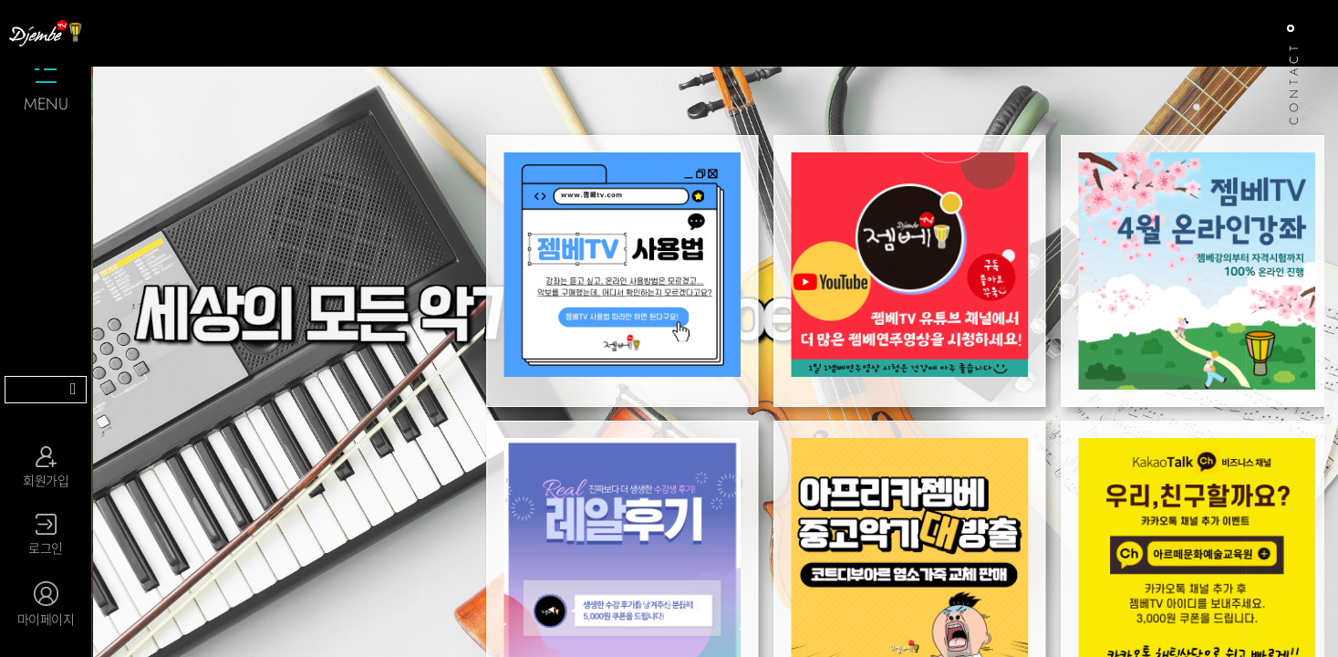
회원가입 (45, 467)
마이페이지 (45, 605)
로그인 (45, 536)
